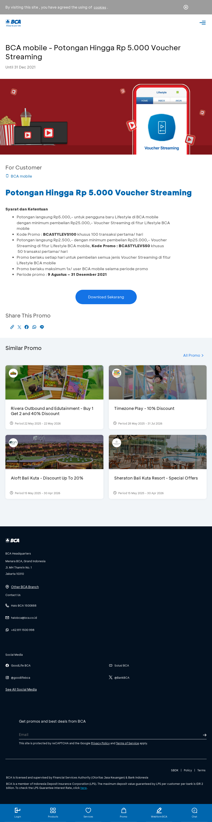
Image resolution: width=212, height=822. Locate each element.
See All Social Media (21, 689)
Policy (188, 770)
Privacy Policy (100, 743)
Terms (201, 770)
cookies (100, 7)
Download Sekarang (106, 297)
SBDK (174, 770)
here (83, 788)
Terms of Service (127, 743)
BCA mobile (18, 176)
